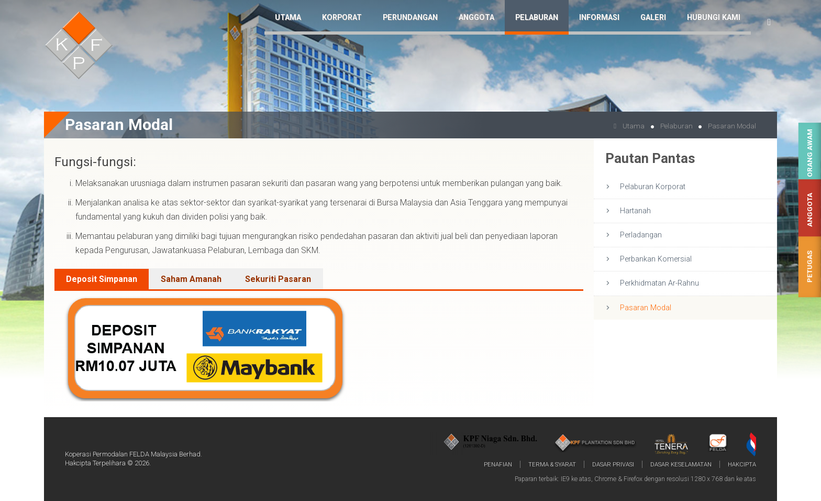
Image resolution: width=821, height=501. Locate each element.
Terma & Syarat (552, 464)
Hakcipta (742, 464)
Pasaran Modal (645, 307)
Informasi (599, 17)
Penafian (498, 464)
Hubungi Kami (713, 17)
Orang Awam (810, 153)
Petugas (810, 266)
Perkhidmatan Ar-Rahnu (659, 283)
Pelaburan (536, 17)
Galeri (653, 17)
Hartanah (635, 210)
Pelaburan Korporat (652, 186)
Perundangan (410, 17)
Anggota (810, 210)
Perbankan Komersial (656, 259)
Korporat (342, 17)
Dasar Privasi (613, 464)
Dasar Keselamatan (681, 464)
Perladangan (641, 235)
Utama (288, 17)
